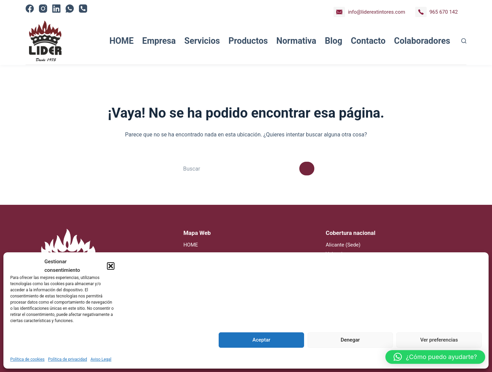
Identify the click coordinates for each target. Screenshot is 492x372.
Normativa (296, 41)
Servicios (202, 41)
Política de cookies (27, 359)
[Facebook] (30, 8)
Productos (248, 41)
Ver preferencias (439, 340)
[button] (110, 266)
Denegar (350, 340)
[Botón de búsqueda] (306, 168)
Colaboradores (422, 41)
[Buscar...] (238, 168)
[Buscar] (463, 40)
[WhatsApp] (70, 8)
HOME (121, 41)
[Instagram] (43, 8)
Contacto (368, 41)
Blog (333, 41)
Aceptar (261, 340)
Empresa (159, 41)
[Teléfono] (83, 8)
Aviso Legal (101, 359)
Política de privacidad (67, 359)
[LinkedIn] (56, 8)
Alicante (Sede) (343, 245)
